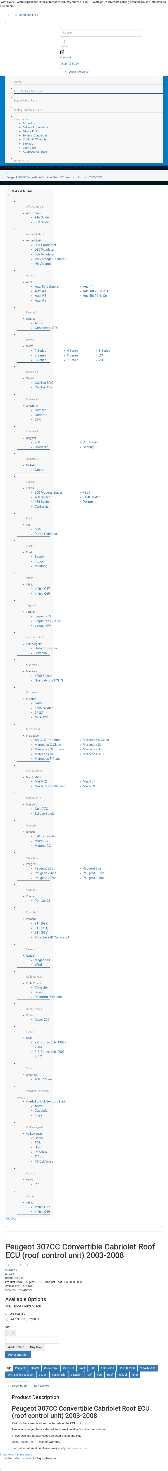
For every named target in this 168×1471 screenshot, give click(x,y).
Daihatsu (31, 465)
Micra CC (41, 841)
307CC (35, 1368)
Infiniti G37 (42, 589)
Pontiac (30, 896)
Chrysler (31, 438)
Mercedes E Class (48, 759)
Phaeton (41, 1152)
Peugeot (31, 864)
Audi (29, 282)
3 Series (40, 360)
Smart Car (32, 1074)
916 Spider (42, 217)
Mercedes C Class (48, 745)
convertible (58, 1374)
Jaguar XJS (43, 616)
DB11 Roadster (45, 245)
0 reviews (11, 1269)
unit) (135, 1374)
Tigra (38, 1115)
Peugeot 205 (44, 868)
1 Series (40, 351)
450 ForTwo (43, 1079)
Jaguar (30, 611)
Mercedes (32, 735)
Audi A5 (40, 300)
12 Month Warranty (34, 139)
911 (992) (41, 923)
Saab (29, 1037)
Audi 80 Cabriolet (47, 286)
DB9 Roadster (44, 254)
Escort (39, 557)
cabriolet (76, 1374)
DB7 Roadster (44, 250)
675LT (39, 713)
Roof (82, 1368)
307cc (43, 1374)
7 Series (73, 360)
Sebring (88, 447)
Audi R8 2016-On (95, 296)
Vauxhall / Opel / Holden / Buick (46, 1101)
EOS (38, 1143)
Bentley (30, 318)
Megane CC (43, 960)
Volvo (29, 1179)
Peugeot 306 (92, 868)
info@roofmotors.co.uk (72, 1448)
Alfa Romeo (33, 213)
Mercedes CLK (45, 754)
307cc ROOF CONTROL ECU (23, 1306)
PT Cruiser (90, 442)
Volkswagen (34, 1133)
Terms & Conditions (35, 135)
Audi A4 (40, 296)
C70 (37, 1184)
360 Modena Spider (48, 492)
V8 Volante (43, 264)
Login (73, 71)
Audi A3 (40, 291)
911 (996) (41, 933)
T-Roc (39, 1157)
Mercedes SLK (93, 749)
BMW (29, 346)
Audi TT (88, 286)
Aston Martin (34, 240)
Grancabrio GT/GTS (49, 680)
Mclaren (31, 699)
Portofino (89, 502)
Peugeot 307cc (94, 873)
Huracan (41, 653)
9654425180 (148, 1368)
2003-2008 (107, 1368)
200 (37, 442)
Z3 (101, 355)
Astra (39, 1106)
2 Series (40, 355)
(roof (110, 1374)
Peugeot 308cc (94, 878)
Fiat (28, 524)
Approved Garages (35, 151)
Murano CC (43, 846)
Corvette (41, 415)
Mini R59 (89, 786)
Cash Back (29, 147)
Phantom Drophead (49, 997)
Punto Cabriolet (46, 534)
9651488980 (127, 1368)
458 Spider (42, 497)
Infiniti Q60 (42, 594)
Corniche (41, 987)
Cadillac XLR (43, 387)
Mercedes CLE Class (50, 749)
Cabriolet (68, 1368)
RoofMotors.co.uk (20, 1458)
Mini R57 (89, 781)
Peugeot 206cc (45, 873)
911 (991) (41, 928)
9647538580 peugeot (20, 1374)
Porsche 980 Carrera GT (52, 937)
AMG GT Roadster (48, 740)
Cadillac (31, 378)
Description (19, 1385)
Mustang (41, 566)
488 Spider (42, 502)
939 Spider (42, 222)
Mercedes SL (92, 745)
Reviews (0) (41, 1385)
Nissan (30, 831)
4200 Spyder (43, 676)
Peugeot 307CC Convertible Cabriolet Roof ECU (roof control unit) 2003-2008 (54, 177)
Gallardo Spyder (46, 648)
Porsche (31, 919)
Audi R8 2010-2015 (96, 291)
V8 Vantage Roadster (50, 259)
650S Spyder (44, 708)
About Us (29, 123)
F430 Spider (91, 497)
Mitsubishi (32, 804)
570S (38, 703)
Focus (39, 561)
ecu (99, 1374)
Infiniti (29, 584)
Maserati (31, 671)
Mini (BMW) (33, 777)
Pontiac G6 (43, 901)
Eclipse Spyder (45, 814)
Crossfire (41, 447)
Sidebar (10, 1218)
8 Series (104, 351)
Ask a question (18, 1354)
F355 (86, 492)
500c (38, 529)
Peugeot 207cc (45, 878)
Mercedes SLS (93, 754)
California (42, 506)
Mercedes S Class (96, 740)
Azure (39, 323)
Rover (29, 1015)
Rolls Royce (33, 983)
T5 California (44, 1162)
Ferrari (30, 488)
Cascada (41, 1111)
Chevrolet (32, 405)
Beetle (39, 1138)
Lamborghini (34, 644)
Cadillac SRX (44, 383)
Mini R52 (41, 781)
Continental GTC (46, 328)
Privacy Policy (31, 131)
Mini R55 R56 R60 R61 (50, 786)
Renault (30, 955)
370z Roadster (45, 836)
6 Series (73, 355)
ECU (93, 1368)
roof (89, 1374)
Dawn (39, 992)
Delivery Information (35, 127)
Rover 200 (42, 1020)
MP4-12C (41, 717)
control (122, 1374)
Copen (39, 470)
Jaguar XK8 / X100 (48, 621)
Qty (7, 1326)
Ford (29, 552)
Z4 (101, 360)
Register (83, 71)
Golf (38, 1147)
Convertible (51, 1368)
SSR (38, 419)
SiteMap (28, 143)
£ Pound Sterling (26, 14)
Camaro (40, 410)
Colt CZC (41, 809)
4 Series (73, 351)
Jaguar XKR (43, 625)
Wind (38, 965)
